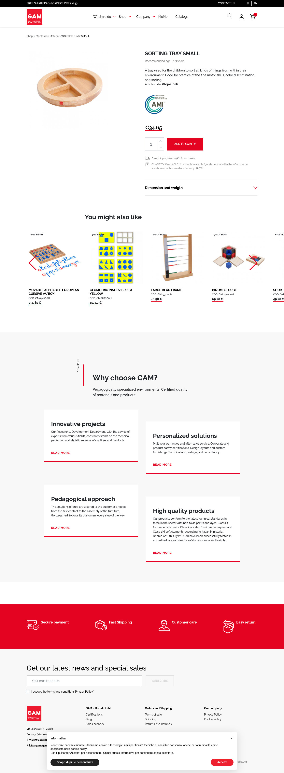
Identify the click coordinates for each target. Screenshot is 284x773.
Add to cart (185, 144)
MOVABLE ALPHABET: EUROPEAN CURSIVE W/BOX (54, 292)
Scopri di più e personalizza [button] (75, 762)
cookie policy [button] (79, 748)
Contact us (226, 3)
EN (255, 3)
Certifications (94, 714)
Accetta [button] (222, 762)
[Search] (226, 17)
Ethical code (212, 724)
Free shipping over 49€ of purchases (173, 158)
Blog (89, 719)
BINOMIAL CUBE (224, 290)
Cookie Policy (212, 719)
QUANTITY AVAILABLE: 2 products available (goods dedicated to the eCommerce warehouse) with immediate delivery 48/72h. (199, 166)
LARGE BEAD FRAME (166, 290)
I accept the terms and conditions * (62, 691)
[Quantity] (151, 144)
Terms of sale (153, 714)
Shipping (150, 719)
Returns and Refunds (158, 724)
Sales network (95, 724)
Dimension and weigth (164, 188)
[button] (231, 738)
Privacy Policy (84, 691)
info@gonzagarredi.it (41, 745)
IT (248, 3)
